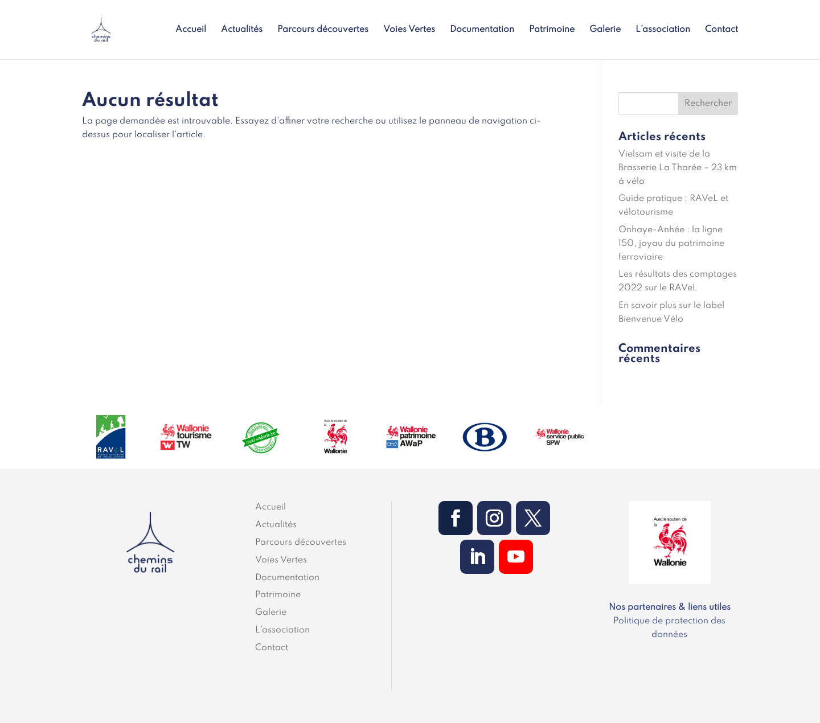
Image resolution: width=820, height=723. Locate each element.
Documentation (482, 30)
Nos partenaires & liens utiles (670, 607)
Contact (721, 30)
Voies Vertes (409, 30)
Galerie (605, 30)
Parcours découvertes (322, 30)
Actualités (242, 30)
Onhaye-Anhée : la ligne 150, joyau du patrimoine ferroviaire (671, 243)
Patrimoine (552, 30)
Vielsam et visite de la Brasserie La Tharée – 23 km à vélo (677, 168)
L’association (663, 30)
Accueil (190, 30)
